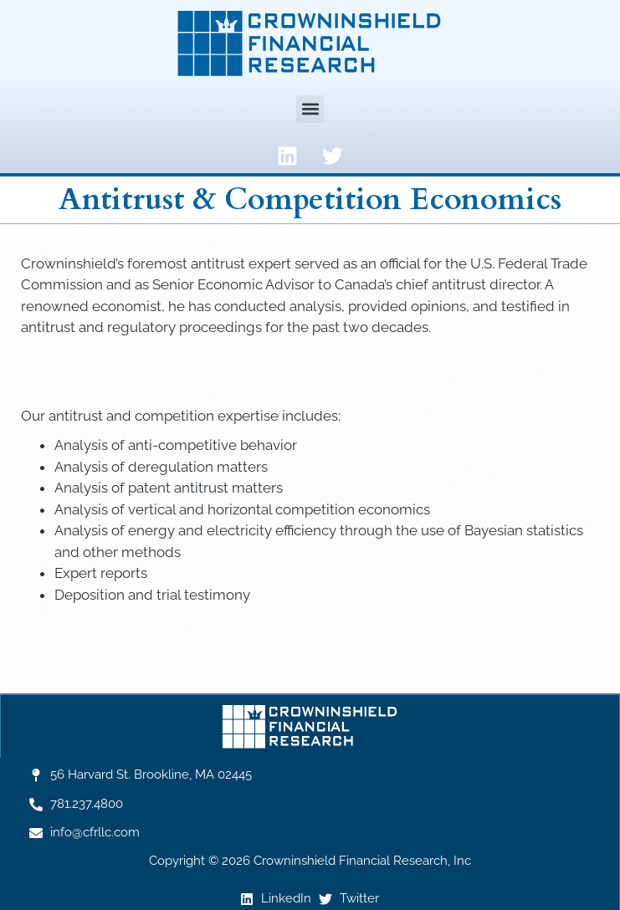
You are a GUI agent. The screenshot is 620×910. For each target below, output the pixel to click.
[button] (310, 109)
